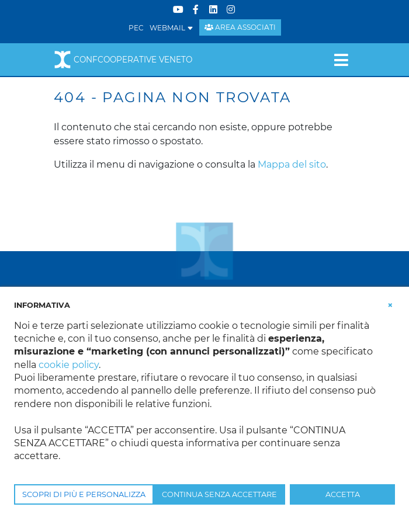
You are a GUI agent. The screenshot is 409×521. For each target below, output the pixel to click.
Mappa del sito (292, 164)
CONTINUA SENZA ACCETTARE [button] (219, 494)
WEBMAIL (171, 27)
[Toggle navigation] (341, 59)
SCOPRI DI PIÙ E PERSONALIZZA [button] (83, 494)
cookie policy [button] (69, 364)
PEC (136, 27)
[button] (390, 304)
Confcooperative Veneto (123, 59)
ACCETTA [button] (342, 494)
